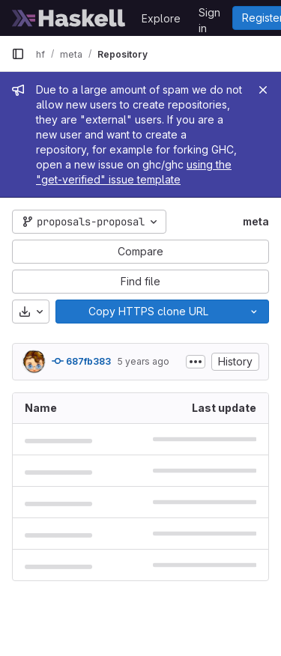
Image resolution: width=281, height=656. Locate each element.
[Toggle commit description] (195, 361)
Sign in (209, 15)
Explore (161, 18)
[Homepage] (69, 18)
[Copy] (147, 312)
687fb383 (81, 361)
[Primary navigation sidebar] (18, 54)
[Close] (263, 90)
